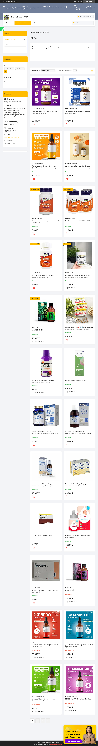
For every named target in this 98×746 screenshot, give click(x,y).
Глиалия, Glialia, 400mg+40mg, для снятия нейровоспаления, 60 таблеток (78, 485)
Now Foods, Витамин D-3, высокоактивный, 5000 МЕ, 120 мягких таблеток (45, 222)
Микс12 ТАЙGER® (37, 330)
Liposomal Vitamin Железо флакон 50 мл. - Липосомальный (45, 646)
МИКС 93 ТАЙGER (71, 590)
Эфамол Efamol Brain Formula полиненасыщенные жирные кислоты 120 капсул (45, 433)
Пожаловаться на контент (57, 744)
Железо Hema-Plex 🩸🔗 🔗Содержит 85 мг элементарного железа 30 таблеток (79, 328)
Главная (9, 23)
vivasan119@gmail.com (11, 137)
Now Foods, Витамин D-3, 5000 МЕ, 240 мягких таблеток (77, 222)
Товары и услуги (21, 23)
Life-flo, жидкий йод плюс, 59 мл (75, 380)
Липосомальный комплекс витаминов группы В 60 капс (77, 112)
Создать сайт (7, 1)
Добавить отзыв (91, 8)
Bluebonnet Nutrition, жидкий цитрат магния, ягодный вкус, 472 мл (43, 381)
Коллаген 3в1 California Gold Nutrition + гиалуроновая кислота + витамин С (77, 276)
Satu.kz (58, 742)
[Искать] (74, 23)
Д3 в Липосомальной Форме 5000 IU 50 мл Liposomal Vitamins (79, 646)
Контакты (45, 23)
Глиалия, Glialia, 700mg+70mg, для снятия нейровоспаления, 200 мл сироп (45, 485)
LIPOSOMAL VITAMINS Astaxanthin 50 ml (78, 699)
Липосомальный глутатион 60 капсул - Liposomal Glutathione (44, 112)
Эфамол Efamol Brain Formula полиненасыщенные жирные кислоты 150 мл (78, 433)
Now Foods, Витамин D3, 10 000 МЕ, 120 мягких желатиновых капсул (44, 276)
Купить (34, 124)
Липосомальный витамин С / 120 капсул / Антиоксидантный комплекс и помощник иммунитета (78, 168)
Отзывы (7, 49)
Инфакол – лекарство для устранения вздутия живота (77, 536)
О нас (35, 23)
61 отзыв (79, 1)
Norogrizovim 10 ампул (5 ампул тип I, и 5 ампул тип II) (45, 591)
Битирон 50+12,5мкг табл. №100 (42, 535)
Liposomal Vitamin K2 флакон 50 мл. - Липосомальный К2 (43, 700)
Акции (55, 23)
